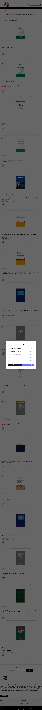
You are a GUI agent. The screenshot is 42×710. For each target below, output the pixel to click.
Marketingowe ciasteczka (16, 351)
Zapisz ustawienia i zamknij (15, 364)
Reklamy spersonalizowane (17, 360)
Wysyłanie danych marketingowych (18, 357)
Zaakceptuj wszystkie (28, 364)
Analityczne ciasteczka (16, 354)
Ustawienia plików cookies (17, 345)
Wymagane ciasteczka (16, 348)
